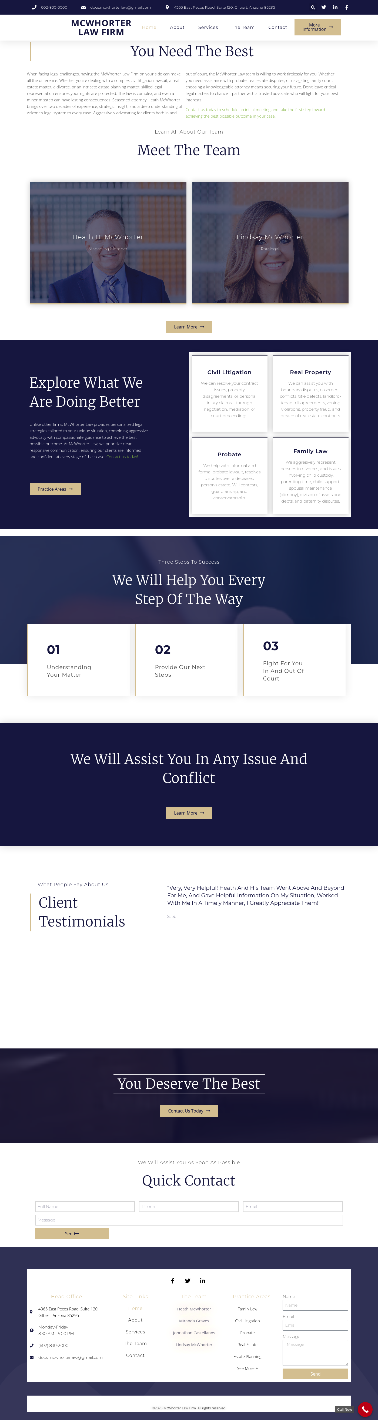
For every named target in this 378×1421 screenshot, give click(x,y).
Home (149, 27)
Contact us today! (122, 457)
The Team (243, 27)
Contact (277, 27)
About (177, 27)
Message (291, 1336)
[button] (313, 7)
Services (208, 27)
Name (289, 1296)
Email (288, 1316)
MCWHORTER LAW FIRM (101, 25)
